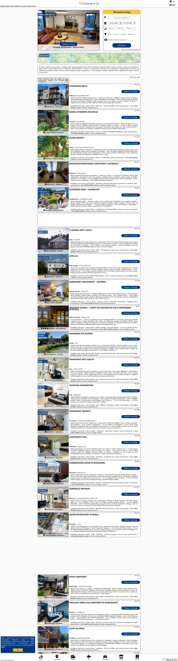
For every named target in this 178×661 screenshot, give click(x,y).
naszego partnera (93, 107)
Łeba (40, 361)
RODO (3, 647)
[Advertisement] (89, 556)
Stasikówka (42, 630)
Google (32, 638)
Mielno (40, 140)
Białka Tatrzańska (44, 310)
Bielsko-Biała (42, 579)
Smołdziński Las (43, 191)
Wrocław (41, 604)
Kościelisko (42, 516)
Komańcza (42, 114)
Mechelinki (42, 439)
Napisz (175, 660)
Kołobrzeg (41, 166)
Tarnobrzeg (42, 413)
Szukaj (122, 45)
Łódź (40, 387)
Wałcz (40, 232)
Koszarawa (42, 465)
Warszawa (41, 491)
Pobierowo (42, 88)
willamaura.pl (89, 3)
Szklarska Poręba (44, 284)
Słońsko (41, 335)
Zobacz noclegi (130, 91)
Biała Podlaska (43, 258)
